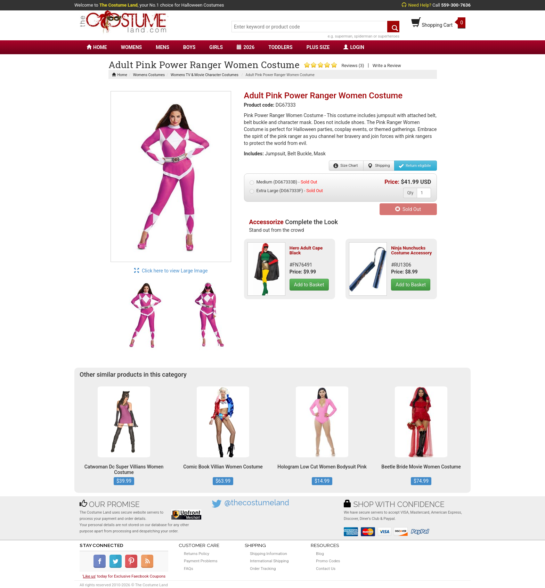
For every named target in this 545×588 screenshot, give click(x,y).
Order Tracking (263, 568)
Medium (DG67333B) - (283, 182)
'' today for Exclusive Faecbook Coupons (124, 576)
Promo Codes (328, 560)
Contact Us (325, 568)
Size (345, 165)
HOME (97, 47)
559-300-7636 (456, 5)
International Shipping (269, 560)
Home (119, 75)
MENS (162, 47)
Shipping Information (268, 553)
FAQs (188, 568)
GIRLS (216, 47)
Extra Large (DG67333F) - (286, 191)
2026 (245, 47)
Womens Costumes (149, 75)
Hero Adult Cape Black (306, 250)
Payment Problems (201, 560)
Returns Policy (196, 553)
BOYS (189, 47)
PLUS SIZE (318, 47)
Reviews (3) (352, 65)
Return (415, 165)
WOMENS (131, 47)
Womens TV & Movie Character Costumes (204, 75)
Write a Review (387, 65)
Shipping (379, 165)
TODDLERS (280, 47)
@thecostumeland (257, 502)
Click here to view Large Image (171, 270)
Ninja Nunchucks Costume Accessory (411, 250)
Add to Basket (309, 284)
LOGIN (353, 47)
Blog (320, 553)
